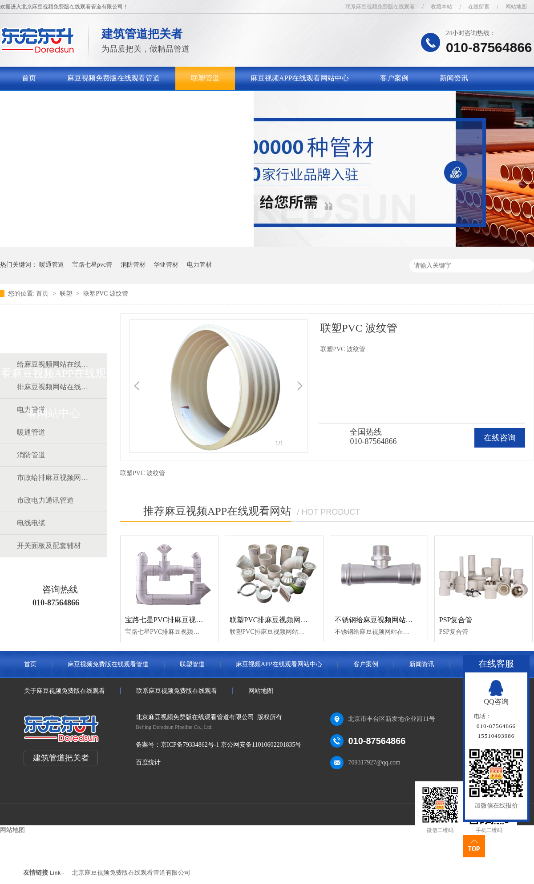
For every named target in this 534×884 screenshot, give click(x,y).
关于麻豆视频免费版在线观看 (68, 101)
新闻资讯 (454, 78)
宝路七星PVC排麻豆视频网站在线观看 (185, 620)
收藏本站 (441, 7)
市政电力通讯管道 (45, 500)
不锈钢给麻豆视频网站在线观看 (384, 620)
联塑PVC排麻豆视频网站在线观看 (283, 620)
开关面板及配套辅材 (49, 545)
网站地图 (516, 7)
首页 (29, 78)
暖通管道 (51, 264)
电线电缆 (31, 523)
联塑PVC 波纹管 (105, 293)
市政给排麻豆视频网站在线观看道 (53, 477)
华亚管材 (166, 264)
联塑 (67, 293)
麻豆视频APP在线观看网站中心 (300, 78)
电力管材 (199, 264)
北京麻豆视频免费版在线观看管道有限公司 (131, 872)
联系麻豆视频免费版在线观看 (380, 7)
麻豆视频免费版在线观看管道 (113, 78)
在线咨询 (500, 437)
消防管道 (31, 455)
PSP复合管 (456, 620)
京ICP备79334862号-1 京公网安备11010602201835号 (231, 744)
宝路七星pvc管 (92, 264)
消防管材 (133, 264)
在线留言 (479, 7)
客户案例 (394, 78)
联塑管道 (205, 78)
